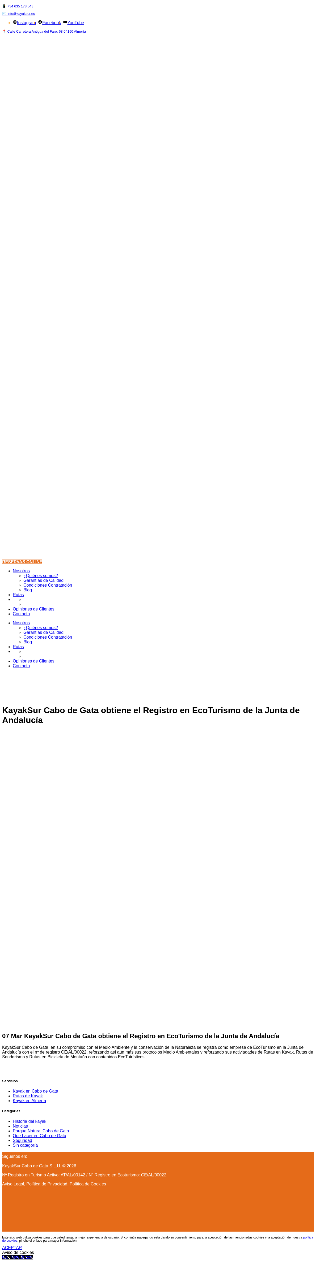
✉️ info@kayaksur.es (18, 14)
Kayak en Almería (29, 1100)
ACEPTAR (12, 1247)
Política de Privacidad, (48, 1184)
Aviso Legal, (14, 1184)
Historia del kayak (29, 1121)
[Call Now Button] (17, 1257)
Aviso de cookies (18, 1252)
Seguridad (22, 1140)
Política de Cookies (88, 1184)
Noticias (20, 1126)
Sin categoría (25, 1145)
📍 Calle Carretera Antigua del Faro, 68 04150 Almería (44, 31)
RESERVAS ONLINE (22, 562)
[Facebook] (28, 1156)
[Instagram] (31, 1156)
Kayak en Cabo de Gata (35, 1091)
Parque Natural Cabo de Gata (41, 1131)
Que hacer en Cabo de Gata (39, 1135)
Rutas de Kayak (28, 1096)
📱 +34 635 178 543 (17, 6)
